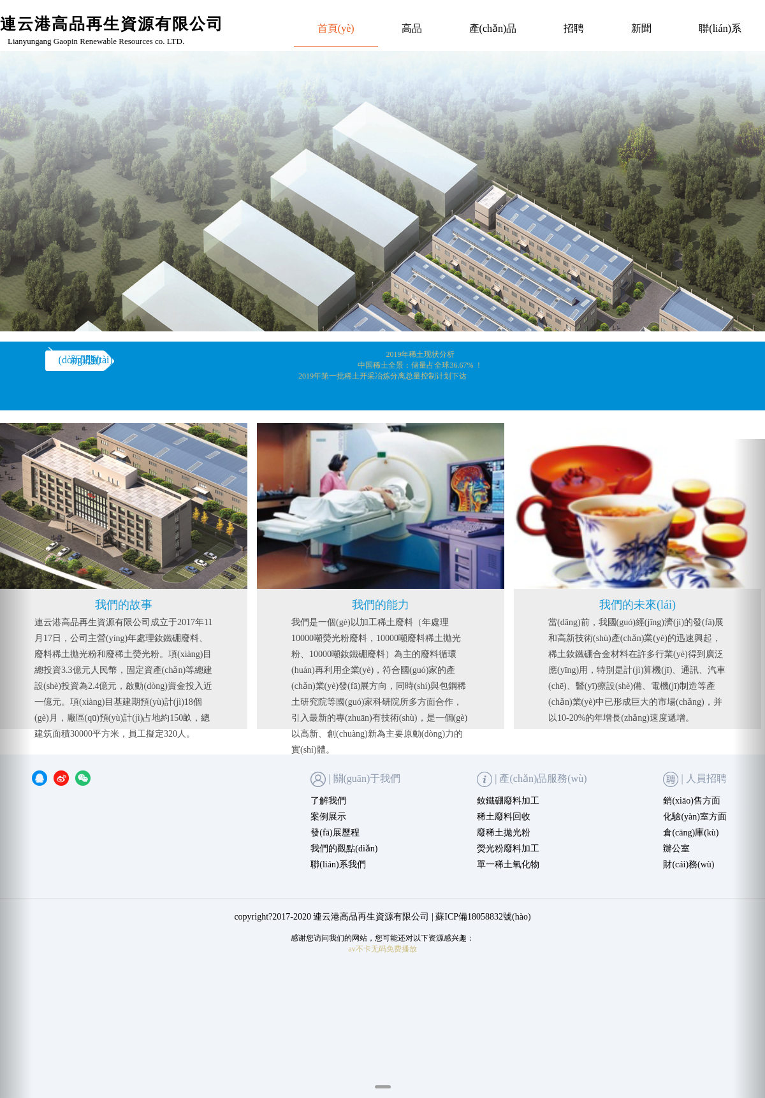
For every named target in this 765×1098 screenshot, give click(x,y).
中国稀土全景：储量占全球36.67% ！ (420, 365)
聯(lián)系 (720, 28)
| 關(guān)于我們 (355, 779)
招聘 (574, 28)
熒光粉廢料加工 (508, 848)
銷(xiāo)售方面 (691, 800)
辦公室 (676, 848)
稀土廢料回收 (503, 816)
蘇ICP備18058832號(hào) (482, 916)
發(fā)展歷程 (334, 832)
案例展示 (328, 816)
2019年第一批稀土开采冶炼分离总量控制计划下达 (382, 376)
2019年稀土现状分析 (420, 354)
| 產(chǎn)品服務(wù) (531, 779)
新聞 (641, 28)
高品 (412, 28)
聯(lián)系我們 (337, 864)
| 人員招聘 (694, 779)
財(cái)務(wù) (688, 864)
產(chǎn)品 (493, 28)
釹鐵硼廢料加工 (508, 800)
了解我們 (328, 800)
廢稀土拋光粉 (503, 832)
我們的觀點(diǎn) (343, 848)
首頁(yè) (335, 28)
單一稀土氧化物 (508, 864)
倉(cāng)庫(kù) (690, 832)
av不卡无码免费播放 (382, 948)
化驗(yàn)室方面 (695, 816)
